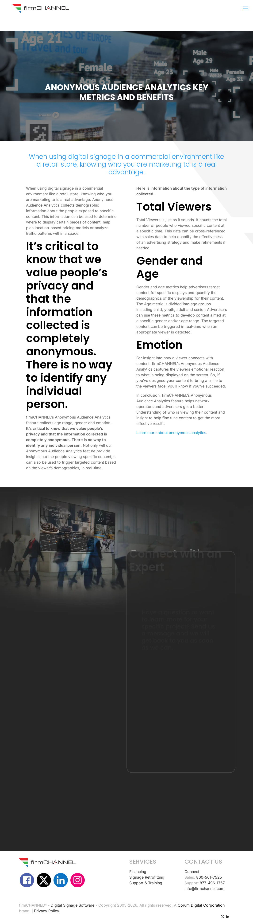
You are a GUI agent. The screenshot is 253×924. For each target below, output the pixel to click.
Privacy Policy (46, 910)
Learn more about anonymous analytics (171, 432)
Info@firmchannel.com (204, 888)
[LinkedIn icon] (227, 916)
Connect (191, 871)
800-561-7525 (209, 877)
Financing (137, 871)
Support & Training (145, 883)
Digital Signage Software (72, 905)
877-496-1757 (212, 883)
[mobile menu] (245, 8)
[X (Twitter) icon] (222, 916)
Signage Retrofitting (146, 877)
